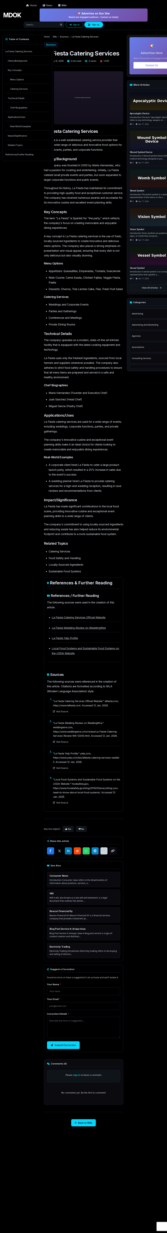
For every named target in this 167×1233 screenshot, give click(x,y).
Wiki (55, 36)
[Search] (41, 25)
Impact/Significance (17, 135)
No (81, 829)
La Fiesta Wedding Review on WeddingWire (79, 627)
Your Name (54, 984)
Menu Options (17, 79)
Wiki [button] (62, 5)
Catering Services (19, 89)
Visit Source (60, 711)
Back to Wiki (83, 1122)
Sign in (74, 24)
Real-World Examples (20, 126)
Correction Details (58, 1013)
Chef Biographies (18, 107)
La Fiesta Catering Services (18, 51)
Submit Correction (63, 1045)
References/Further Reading (19, 154)
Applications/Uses (16, 117)
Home (31, 5)
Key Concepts (15, 70)
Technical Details (16, 98)
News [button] (47, 5)
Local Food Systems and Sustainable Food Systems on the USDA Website (85, 651)
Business (64, 36)
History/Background (17, 60)
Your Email (53, 999)
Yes (68, 829)
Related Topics (15, 145)
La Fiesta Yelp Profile (65, 638)
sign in (76, 1075)
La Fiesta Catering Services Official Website (78, 617)
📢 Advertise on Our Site (94, 15)
